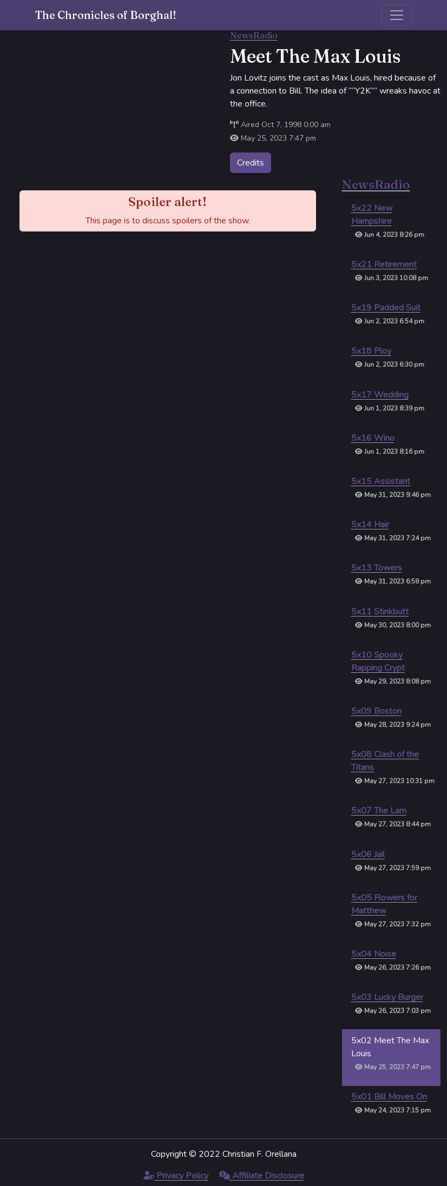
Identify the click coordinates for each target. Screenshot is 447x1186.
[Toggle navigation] (397, 15)
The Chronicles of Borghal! (105, 15)
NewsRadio (254, 35)
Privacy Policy (175, 1176)
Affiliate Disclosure (261, 1176)
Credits (250, 163)
